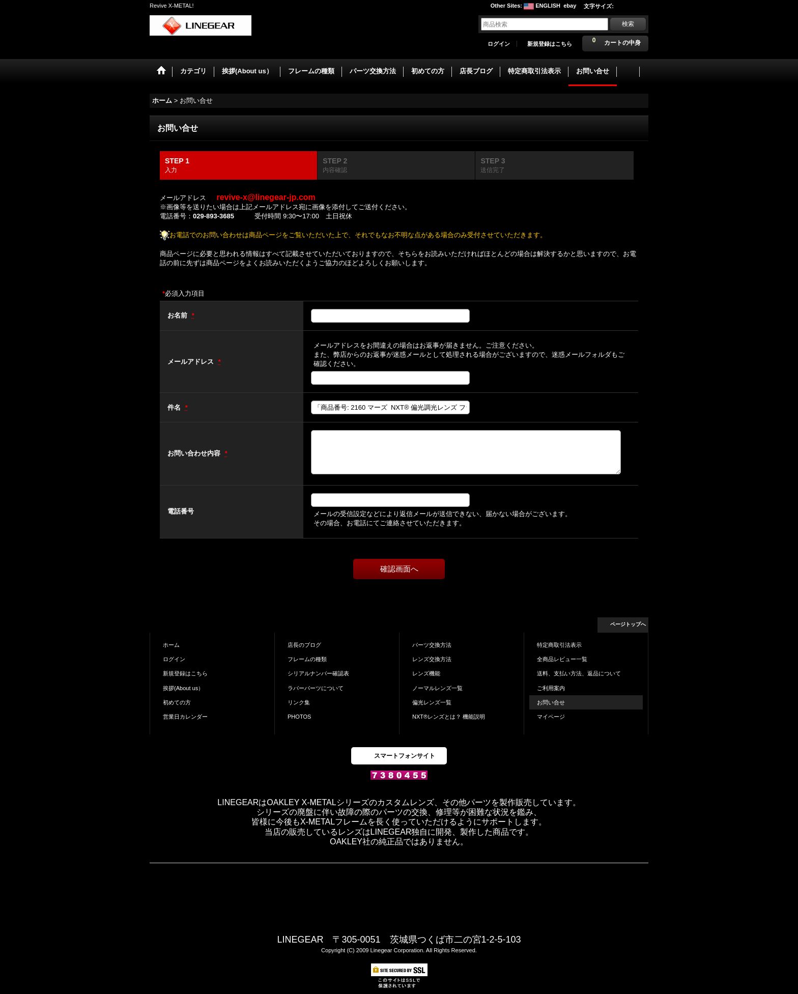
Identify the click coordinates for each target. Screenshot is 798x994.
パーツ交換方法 (431, 645)
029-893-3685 (213, 216)
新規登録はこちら (549, 44)
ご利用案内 (551, 688)
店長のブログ (304, 645)
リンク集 (299, 702)
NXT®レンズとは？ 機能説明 (448, 717)
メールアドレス (191, 361)
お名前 (178, 315)
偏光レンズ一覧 (431, 702)
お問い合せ (551, 702)
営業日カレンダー (185, 717)
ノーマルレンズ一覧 (437, 688)
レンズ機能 (426, 673)
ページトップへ (628, 624)
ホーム (171, 645)
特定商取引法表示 (559, 645)
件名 (175, 407)
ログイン (499, 44)
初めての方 (177, 702)
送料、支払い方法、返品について (579, 673)
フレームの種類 (307, 659)
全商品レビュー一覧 (562, 659)
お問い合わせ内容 (194, 453)
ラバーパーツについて (316, 688)
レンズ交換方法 (431, 659)
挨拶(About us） (183, 688)
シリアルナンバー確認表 (318, 673)
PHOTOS (299, 717)
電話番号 (180, 511)
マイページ (551, 717)
